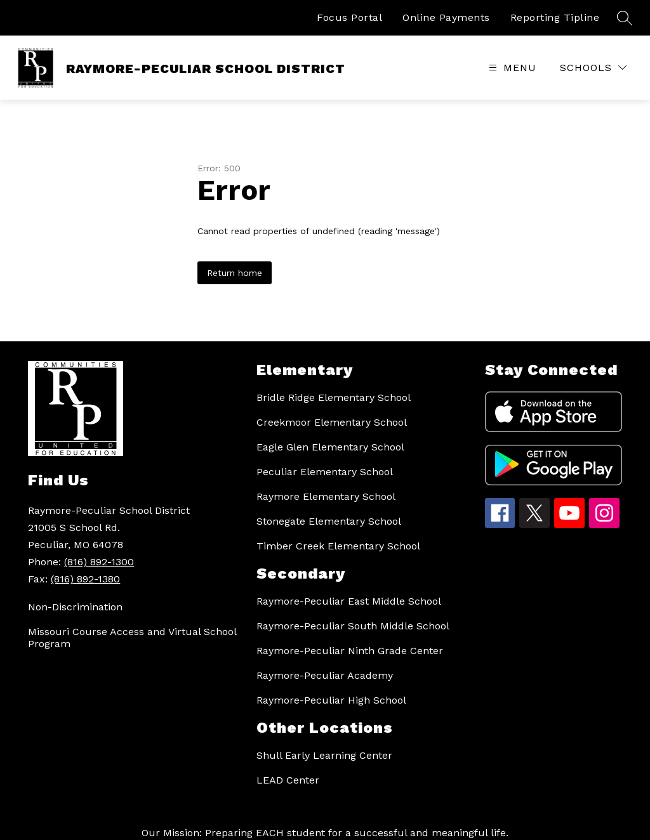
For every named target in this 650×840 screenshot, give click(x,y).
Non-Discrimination (75, 607)
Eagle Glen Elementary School (330, 447)
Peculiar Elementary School (324, 472)
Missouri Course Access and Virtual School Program (132, 638)
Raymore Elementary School (325, 496)
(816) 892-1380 (85, 579)
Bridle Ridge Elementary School (333, 397)
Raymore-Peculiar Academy (324, 675)
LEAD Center (287, 780)
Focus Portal (349, 17)
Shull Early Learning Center (324, 755)
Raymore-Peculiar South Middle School (352, 626)
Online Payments (446, 17)
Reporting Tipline (555, 17)
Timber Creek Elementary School (338, 546)
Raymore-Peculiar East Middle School (348, 601)
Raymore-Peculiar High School (331, 700)
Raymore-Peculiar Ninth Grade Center (349, 651)
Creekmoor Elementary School (331, 422)
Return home (234, 273)
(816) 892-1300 (99, 562)
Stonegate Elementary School (328, 521)
